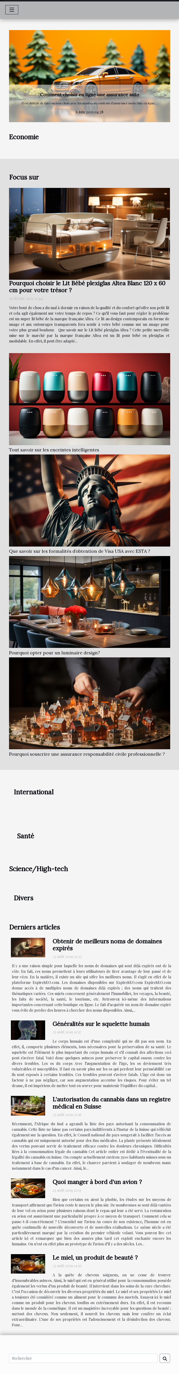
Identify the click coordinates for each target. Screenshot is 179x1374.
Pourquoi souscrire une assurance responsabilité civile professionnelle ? (87, 754)
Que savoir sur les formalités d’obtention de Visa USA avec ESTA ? (79, 551)
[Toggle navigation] (11, 9)
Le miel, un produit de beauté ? (95, 1257)
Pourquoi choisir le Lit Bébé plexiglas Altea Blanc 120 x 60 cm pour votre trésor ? (87, 286)
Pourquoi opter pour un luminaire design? (54, 653)
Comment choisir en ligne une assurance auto (89, 94)
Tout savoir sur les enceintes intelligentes (54, 450)
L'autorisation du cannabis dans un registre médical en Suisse (112, 1102)
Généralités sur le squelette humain (101, 1024)
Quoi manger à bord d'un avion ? (97, 1182)
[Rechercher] (83, 1358)
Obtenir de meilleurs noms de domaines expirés (107, 944)
